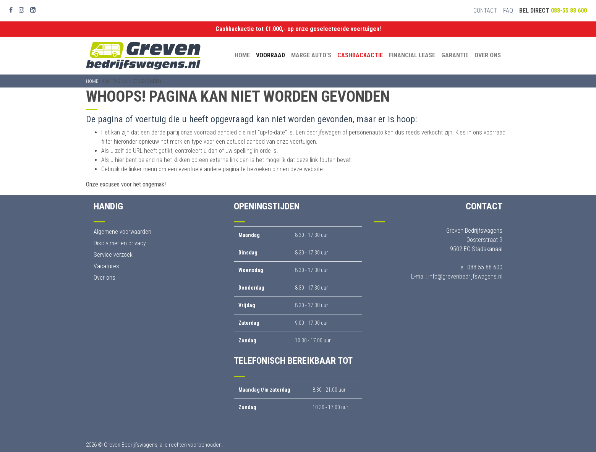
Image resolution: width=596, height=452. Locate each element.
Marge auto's (311, 55)
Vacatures (106, 266)
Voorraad (270, 55)
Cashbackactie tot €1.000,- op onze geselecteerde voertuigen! (298, 28)
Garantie (454, 55)
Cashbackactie (360, 55)
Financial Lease (412, 55)
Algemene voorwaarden (122, 231)
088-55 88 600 (569, 10)
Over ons (488, 55)
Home (242, 55)
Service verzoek (113, 254)
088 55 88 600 (484, 267)
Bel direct (553, 10)
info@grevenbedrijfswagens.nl (465, 276)
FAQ (508, 10)
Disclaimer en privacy (120, 243)
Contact (485, 10)
